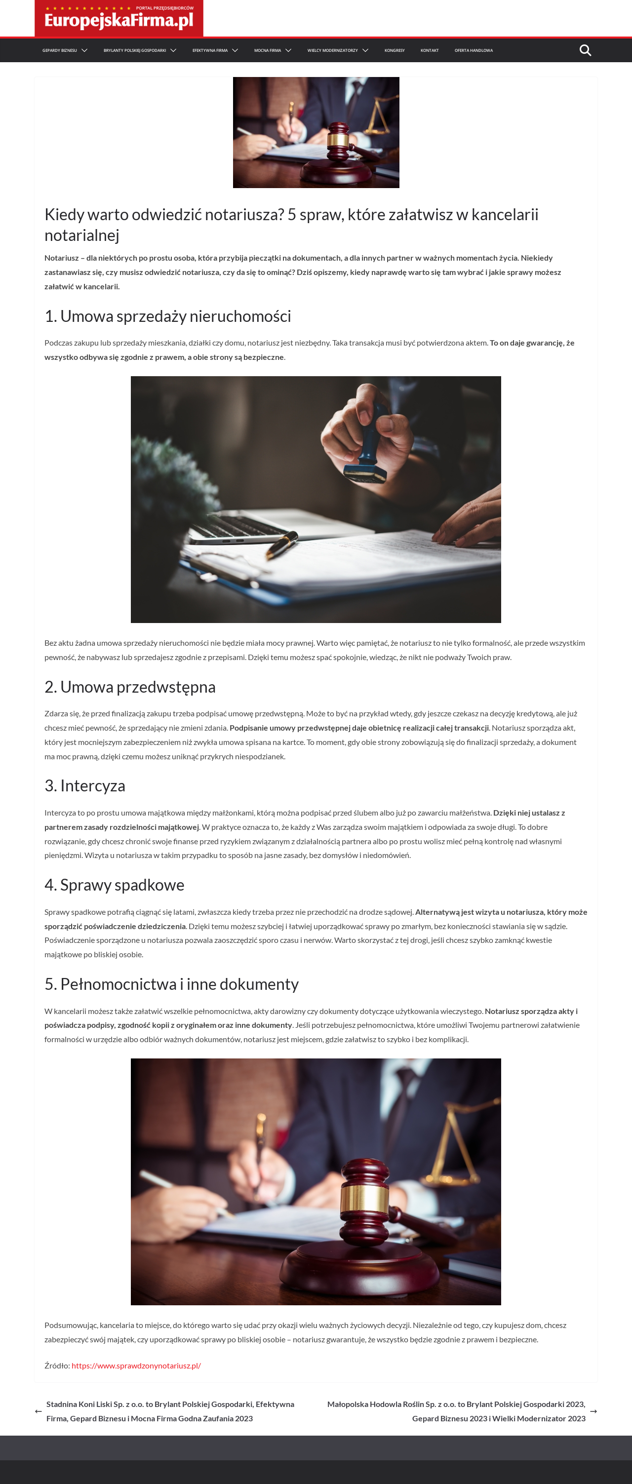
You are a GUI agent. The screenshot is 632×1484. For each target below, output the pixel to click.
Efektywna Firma (210, 50)
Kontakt (430, 50)
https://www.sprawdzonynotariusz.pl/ (136, 1365)
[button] (82, 50)
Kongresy (395, 50)
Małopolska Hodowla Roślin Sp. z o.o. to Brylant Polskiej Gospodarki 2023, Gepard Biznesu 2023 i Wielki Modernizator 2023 (462, 1411)
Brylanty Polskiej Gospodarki (135, 50)
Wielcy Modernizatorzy (333, 50)
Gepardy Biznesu (59, 50)
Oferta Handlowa (474, 50)
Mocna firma (267, 50)
